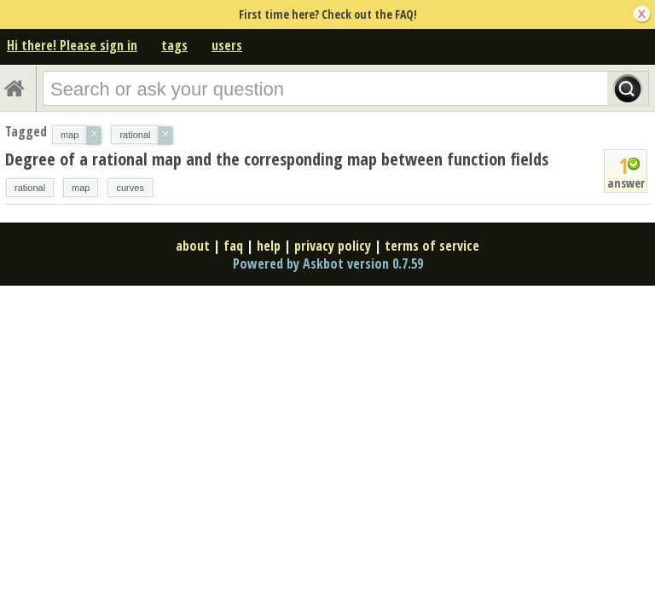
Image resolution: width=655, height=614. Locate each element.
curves (129, 187)
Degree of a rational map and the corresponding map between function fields (276, 159)
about (193, 245)
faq (233, 245)
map (81, 187)
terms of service (432, 245)
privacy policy (332, 245)
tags (174, 45)
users (227, 45)
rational (29, 187)
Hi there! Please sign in (72, 45)
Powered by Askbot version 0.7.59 (328, 263)
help (269, 245)
